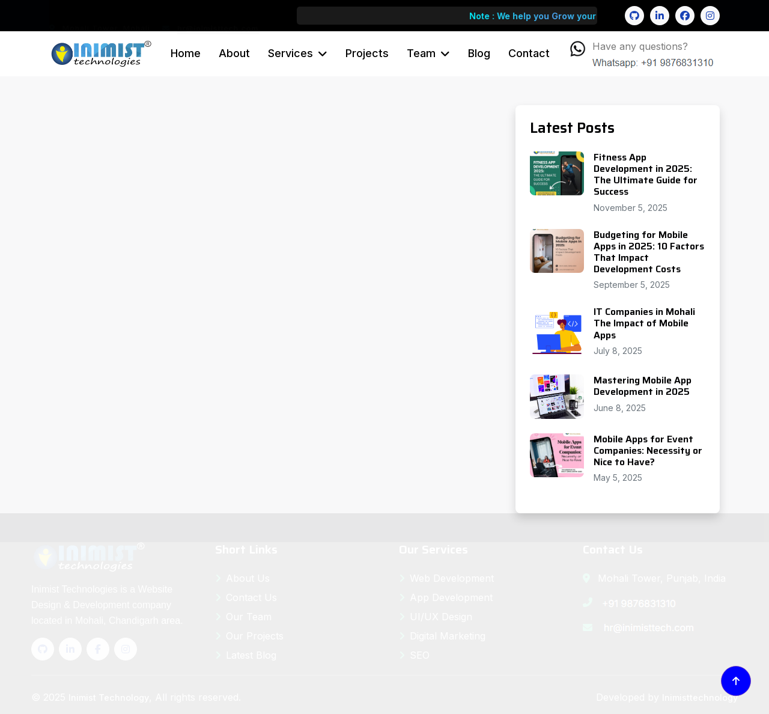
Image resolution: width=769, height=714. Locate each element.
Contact (529, 53)
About (234, 53)
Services (290, 53)
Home (186, 53)
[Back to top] (736, 681)
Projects (367, 53)
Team (421, 53)
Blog (479, 53)
